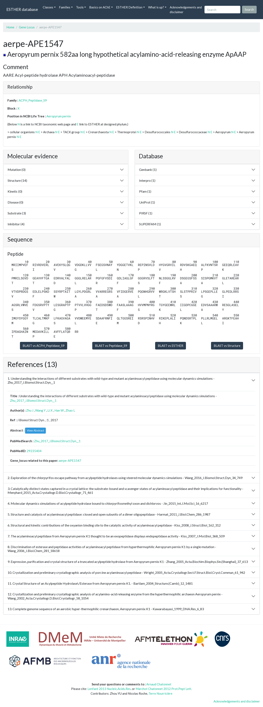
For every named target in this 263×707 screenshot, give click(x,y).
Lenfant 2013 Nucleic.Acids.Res (109, 689)
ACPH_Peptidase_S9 (33, 100)
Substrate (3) (17, 213)
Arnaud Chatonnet (158, 684)
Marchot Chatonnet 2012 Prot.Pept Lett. (164, 689)
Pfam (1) (145, 191)
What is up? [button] (156, 7)
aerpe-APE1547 (70, 460)
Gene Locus (27, 27)
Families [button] (64, 7)
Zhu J (29, 410)
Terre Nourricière (160, 693)
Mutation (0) (16, 169)
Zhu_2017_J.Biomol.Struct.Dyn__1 (33, 400)
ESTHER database (22, 9)
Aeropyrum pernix (58, 116)
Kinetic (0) (15, 191)
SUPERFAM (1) (150, 224)
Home (10, 27)
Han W (59, 410)
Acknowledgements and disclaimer (186, 9)
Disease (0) (15, 202)
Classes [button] (48, 7)
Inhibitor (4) (16, 224)
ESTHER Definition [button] (129, 7)
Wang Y (40, 410)
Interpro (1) (147, 180)
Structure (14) (17, 180)
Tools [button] (80, 7)
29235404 (34, 451)
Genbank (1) (148, 169)
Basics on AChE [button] (99, 7)
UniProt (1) (147, 202)
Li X (50, 410)
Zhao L (70, 410)
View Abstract (35, 430)
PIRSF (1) (145, 213)
